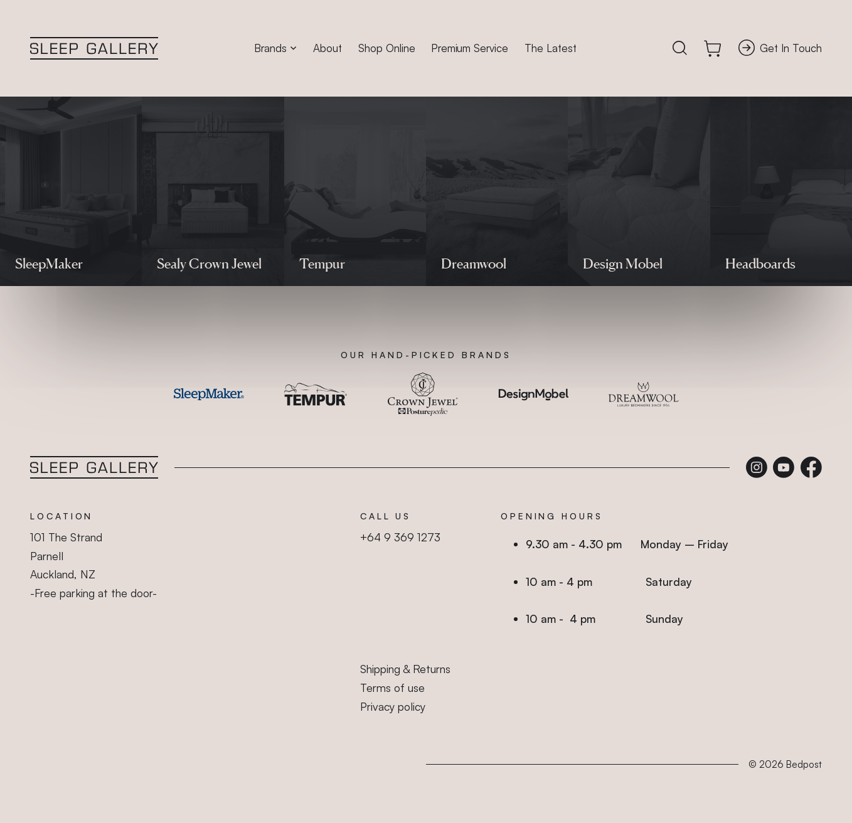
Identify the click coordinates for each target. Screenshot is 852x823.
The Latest (551, 48)
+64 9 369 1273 (400, 537)
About (327, 48)
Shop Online (386, 48)
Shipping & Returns (405, 669)
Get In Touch (780, 48)
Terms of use (392, 687)
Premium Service (469, 48)
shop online (355, 238)
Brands (275, 48)
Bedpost (804, 764)
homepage (502, 238)
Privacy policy (392, 706)
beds (314, 238)
